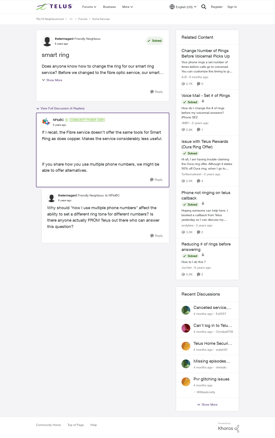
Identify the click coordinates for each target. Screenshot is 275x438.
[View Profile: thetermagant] (47, 40)
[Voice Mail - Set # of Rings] (207, 112)
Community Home (48, 425)
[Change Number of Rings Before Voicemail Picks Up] (207, 67)
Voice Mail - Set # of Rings (206, 95)
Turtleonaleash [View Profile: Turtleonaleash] (192, 174)
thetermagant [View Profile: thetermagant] (64, 38)
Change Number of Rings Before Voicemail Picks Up (206, 53)
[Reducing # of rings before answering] (207, 261)
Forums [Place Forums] (82, 19)
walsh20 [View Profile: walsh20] (221, 349)
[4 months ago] (203, 313)
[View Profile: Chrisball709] (186, 328)
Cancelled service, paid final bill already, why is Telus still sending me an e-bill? (213, 307)
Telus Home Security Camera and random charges (213, 343)
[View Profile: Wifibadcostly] (186, 381)
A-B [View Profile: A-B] (184, 77)
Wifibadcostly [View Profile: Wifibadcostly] (206, 392)
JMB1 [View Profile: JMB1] (186, 123)
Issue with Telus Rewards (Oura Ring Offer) (205, 144)
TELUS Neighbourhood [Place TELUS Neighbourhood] (50, 19)
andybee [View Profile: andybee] (188, 225)
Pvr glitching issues (212, 379)
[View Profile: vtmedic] (186, 363)
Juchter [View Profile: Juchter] (187, 267)
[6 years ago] (202, 267)
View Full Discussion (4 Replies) (60, 108)
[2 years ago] (199, 123)
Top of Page (75, 425)
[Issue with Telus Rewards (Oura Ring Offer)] (207, 164)
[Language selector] (183, 6)
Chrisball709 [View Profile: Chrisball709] (224, 331)
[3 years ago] (203, 225)
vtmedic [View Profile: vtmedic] (221, 367)
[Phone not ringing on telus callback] (207, 215)
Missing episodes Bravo (210, 361)
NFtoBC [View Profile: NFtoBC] (58, 120)
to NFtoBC (112, 195)
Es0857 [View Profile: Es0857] (221, 313)
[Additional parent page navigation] (71, 19)
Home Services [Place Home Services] (101, 19)
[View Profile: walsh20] (186, 346)
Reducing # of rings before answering (206, 247)
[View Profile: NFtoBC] (46, 122)
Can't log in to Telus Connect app (212, 325)
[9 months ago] (198, 77)
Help (93, 425)
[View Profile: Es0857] (186, 310)
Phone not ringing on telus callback (206, 195)
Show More (52, 80)
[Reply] (156, 92)
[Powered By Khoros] (228, 427)
